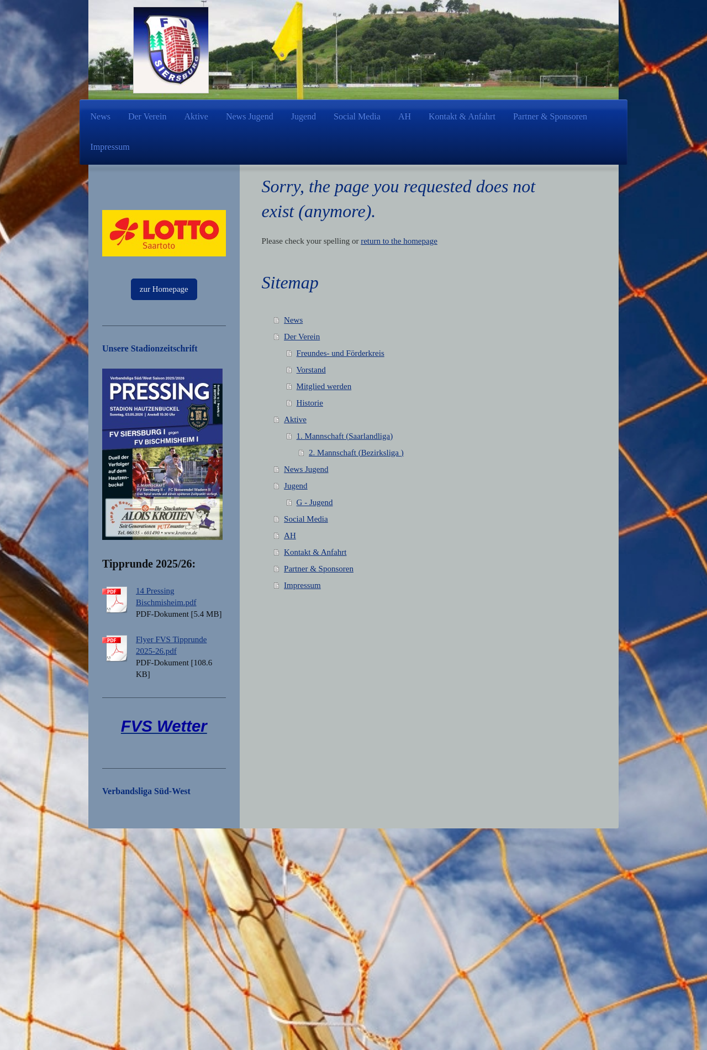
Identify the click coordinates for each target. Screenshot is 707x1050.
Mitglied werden (324, 386)
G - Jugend (315, 502)
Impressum (302, 585)
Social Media (306, 518)
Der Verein (302, 336)
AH (290, 535)
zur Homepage (164, 289)
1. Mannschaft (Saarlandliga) (345, 436)
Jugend (296, 485)
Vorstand (311, 369)
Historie (310, 402)
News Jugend (306, 469)
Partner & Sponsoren (319, 568)
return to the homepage (399, 241)
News (293, 320)
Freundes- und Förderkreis (340, 353)
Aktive (295, 419)
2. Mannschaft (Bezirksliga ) (356, 452)
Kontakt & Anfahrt (315, 552)
